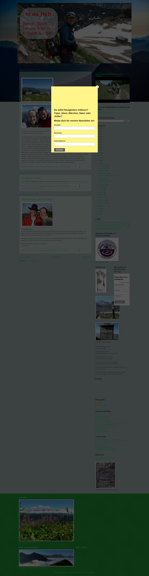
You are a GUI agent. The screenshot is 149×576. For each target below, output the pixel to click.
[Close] (97, 86)
